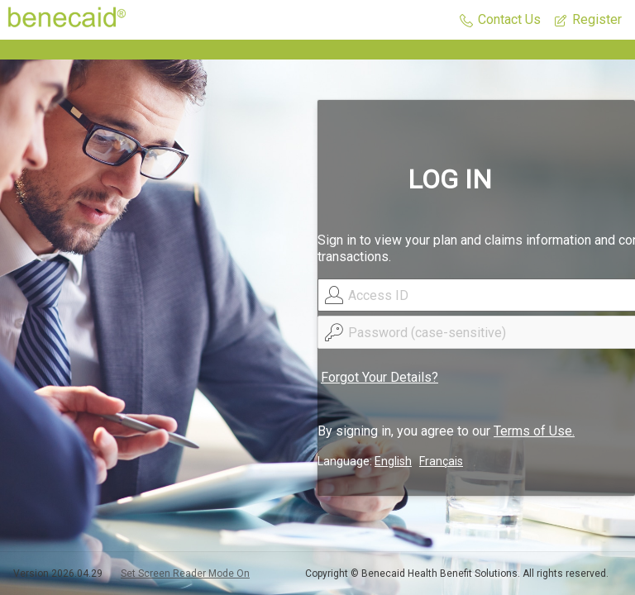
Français (441, 461)
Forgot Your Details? (379, 377)
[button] (500, 20)
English (393, 461)
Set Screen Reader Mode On (185, 573)
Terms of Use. (534, 431)
